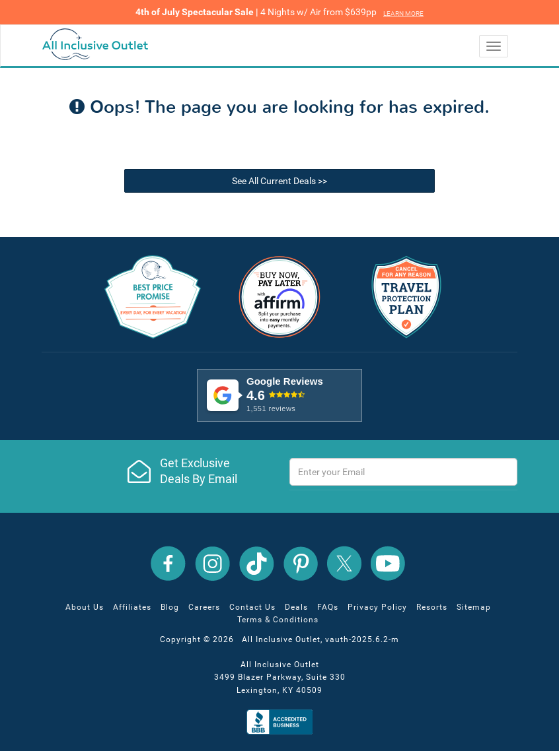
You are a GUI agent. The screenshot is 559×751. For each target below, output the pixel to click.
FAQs (327, 607)
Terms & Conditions (277, 619)
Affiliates (132, 607)
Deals (296, 607)
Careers (204, 607)
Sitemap (474, 607)
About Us (84, 607)
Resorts (431, 607)
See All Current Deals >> (279, 181)
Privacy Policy (377, 607)
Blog (170, 607)
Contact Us (252, 607)
